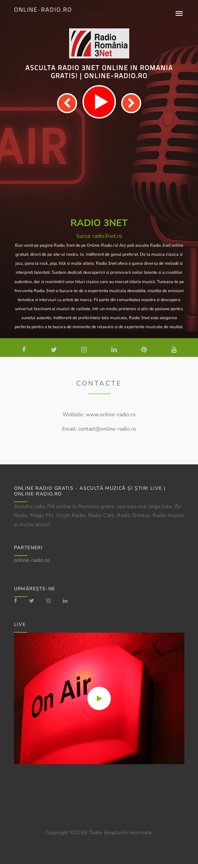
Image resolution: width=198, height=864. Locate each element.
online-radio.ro (32, 560)
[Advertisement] (99, 168)
